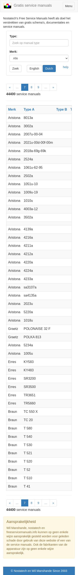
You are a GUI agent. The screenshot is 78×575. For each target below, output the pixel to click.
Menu (70, 7)
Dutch (49, 68)
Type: (13, 36)
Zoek (15, 68)
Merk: (13, 51)
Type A (29, 109)
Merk (12, 109)
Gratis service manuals (27, 5)
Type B (61, 109)
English (34, 68)
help (65, 67)
